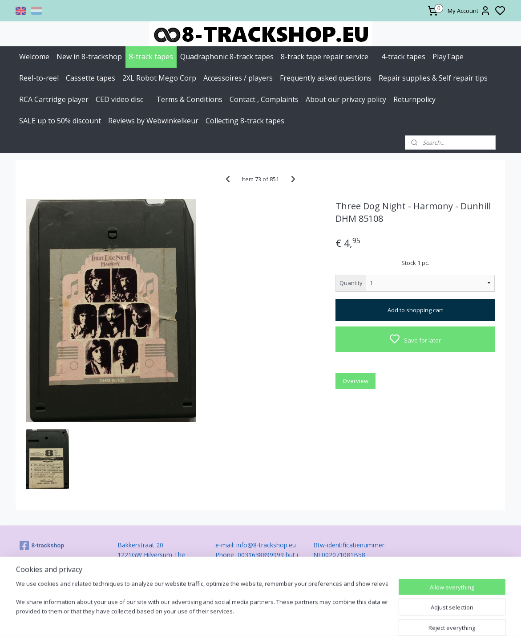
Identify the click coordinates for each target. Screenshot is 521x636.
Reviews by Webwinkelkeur (153, 121)
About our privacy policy (346, 99)
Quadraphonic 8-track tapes (227, 56)
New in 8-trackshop (89, 56)
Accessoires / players (238, 78)
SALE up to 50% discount (60, 121)
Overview (356, 381)
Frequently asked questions (326, 78)
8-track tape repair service (324, 56)
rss (310, 619)
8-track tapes (151, 56)
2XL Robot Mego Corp (159, 78)
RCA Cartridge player (54, 99)
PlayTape (448, 56)
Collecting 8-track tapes (245, 121)
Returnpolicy (414, 99)
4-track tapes (403, 56)
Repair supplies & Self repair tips (433, 78)
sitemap (291, 619)
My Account (469, 10)
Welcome (34, 56)
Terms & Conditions (189, 99)
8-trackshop (42, 545)
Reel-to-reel (39, 78)
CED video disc (119, 99)
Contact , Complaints (264, 99)
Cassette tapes (90, 78)
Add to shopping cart (415, 310)
